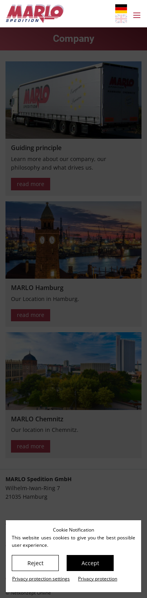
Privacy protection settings (41, 578)
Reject (35, 563)
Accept (90, 563)
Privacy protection (97, 578)
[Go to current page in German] (121, 8)
